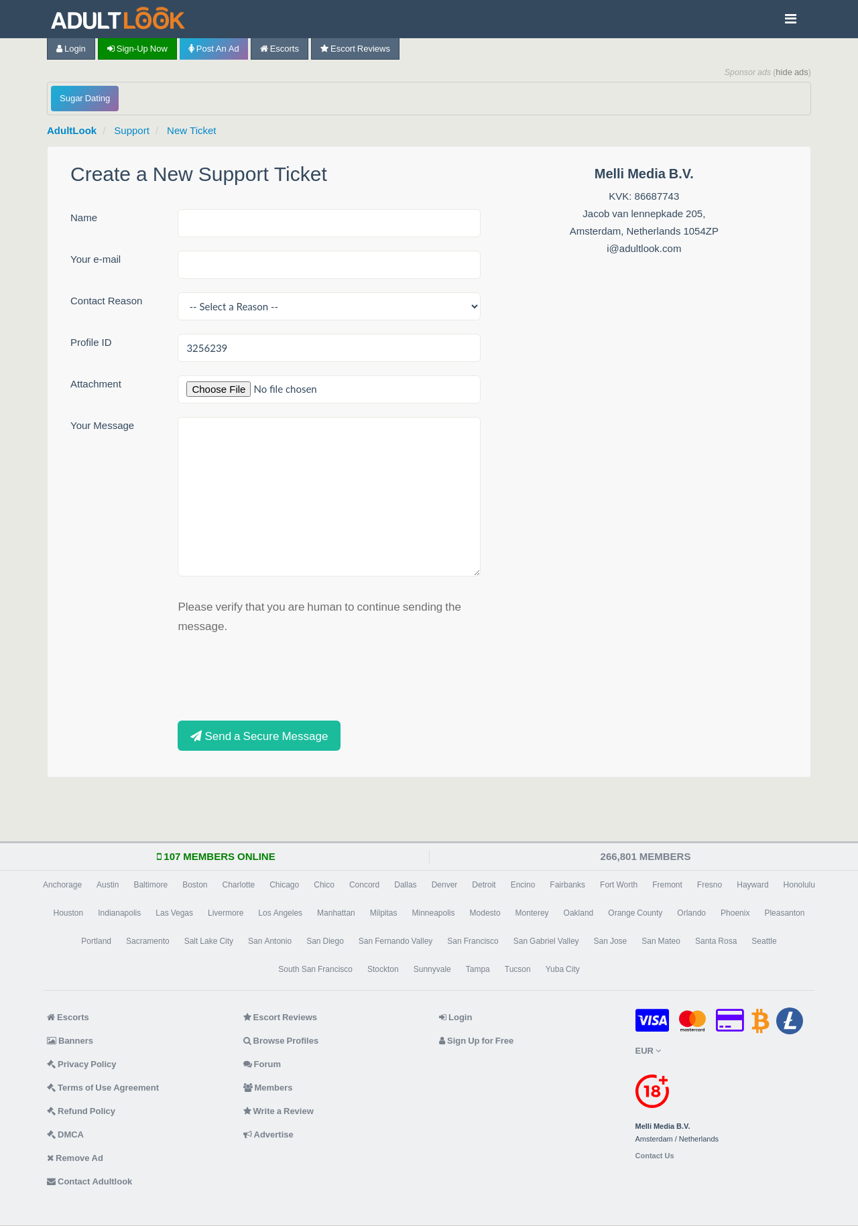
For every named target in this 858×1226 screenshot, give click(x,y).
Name (83, 217)
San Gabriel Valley (546, 941)
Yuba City (563, 969)
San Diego (325, 941)
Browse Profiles (281, 1040)
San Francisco (472, 941)
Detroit (483, 885)
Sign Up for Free (476, 1040)
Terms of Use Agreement (103, 1087)
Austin (108, 885)
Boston (194, 885)
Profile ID (91, 342)
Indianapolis (119, 913)
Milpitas (383, 913)
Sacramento (148, 941)
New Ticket (191, 130)
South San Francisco (315, 969)
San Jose (610, 941)
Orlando (691, 913)
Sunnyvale (432, 969)
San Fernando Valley (396, 941)
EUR (648, 1050)
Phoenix (735, 913)
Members (268, 1087)
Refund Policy (81, 1111)
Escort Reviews (355, 48)
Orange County (635, 913)
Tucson (518, 969)
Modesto (485, 913)
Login (71, 48)
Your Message (102, 425)
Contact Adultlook (89, 1181)
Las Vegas (174, 913)
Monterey (532, 913)
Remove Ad (75, 1158)
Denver (445, 885)
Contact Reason (106, 301)
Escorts (279, 48)
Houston (69, 913)
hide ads (792, 72)
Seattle (763, 941)
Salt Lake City (208, 941)
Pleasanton (784, 913)
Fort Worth (618, 885)
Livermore (225, 913)
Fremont (667, 885)
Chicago (284, 885)
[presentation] (279, 676)
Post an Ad (213, 48)
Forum (262, 1064)
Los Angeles (280, 913)
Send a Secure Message (259, 735)
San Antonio (270, 941)
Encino (523, 885)
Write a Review (278, 1111)
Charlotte (238, 885)
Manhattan (336, 913)
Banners (70, 1040)
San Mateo (660, 941)
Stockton (383, 969)
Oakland (579, 913)
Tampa (478, 969)
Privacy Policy (82, 1064)
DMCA (65, 1134)
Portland (96, 941)
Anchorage (62, 885)
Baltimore (150, 885)
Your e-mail (95, 259)
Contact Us (654, 1156)
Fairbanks (567, 885)
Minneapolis (433, 913)
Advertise (268, 1134)
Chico (324, 885)
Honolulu (799, 885)
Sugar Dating (85, 98)
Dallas (405, 885)
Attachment (95, 384)
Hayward (752, 885)
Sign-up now (137, 48)
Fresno (709, 885)
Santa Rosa (716, 941)
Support (131, 130)
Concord (364, 885)
